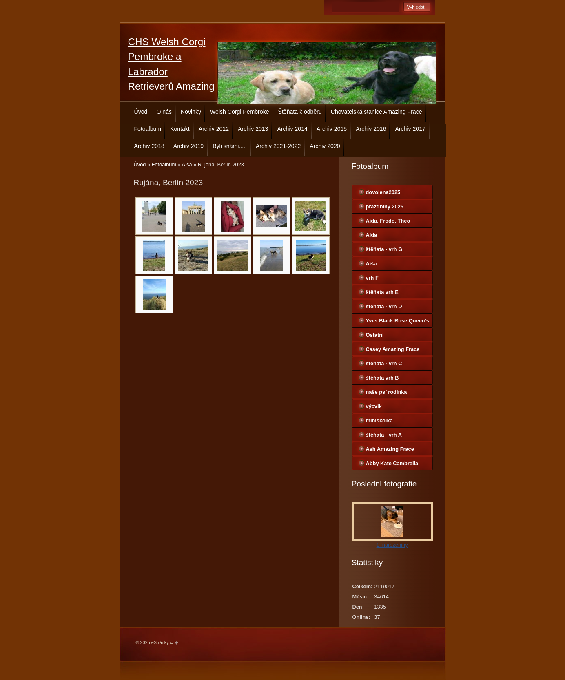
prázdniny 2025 (384, 206)
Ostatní (375, 335)
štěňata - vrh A (384, 435)
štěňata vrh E (382, 292)
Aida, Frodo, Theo (388, 221)
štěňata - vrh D (384, 306)
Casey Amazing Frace (393, 349)
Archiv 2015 (332, 129)
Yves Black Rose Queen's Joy (397, 322)
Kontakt (180, 129)
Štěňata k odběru (300, 111)
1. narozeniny (392, 545)
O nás (164, 111)
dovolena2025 (383, 192)
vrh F (372, 278)
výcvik (374, 406)
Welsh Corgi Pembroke (239, 111)
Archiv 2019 (188, 146)
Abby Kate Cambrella (392, 463)
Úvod (141, 111)
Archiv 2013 (253, 129)
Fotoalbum (148, 129)
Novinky (191, 111)
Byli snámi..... (230, 146)
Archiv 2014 (292, 129)
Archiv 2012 (214, 129)
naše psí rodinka (386, 392)
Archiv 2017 (410, 129)
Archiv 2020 (325, 146)
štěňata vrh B (382, 378)
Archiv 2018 (149, 146)
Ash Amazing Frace (390, 449)
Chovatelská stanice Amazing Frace (376, 111)
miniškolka (379, 420)
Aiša (187, 164)
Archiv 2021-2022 (278, 146)
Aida (371, 235)
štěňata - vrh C (384, 363)
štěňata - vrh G (384, 249)
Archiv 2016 (371, 129)
